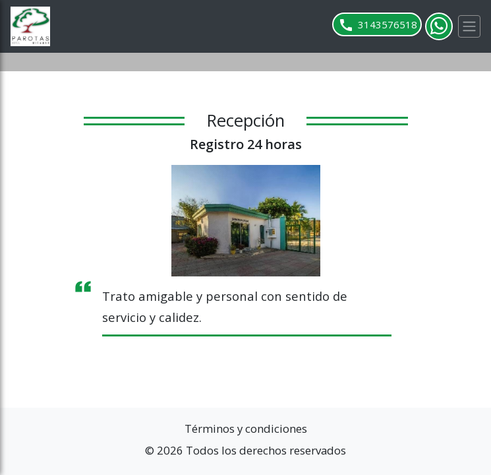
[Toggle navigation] (469, 26)
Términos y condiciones (246, 428)
